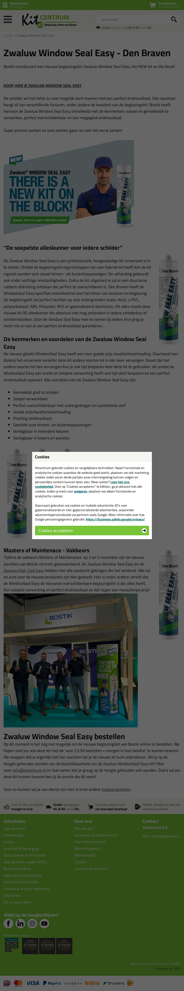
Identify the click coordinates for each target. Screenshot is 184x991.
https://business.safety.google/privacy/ (115, 519)
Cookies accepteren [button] (56, 530)
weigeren (80, 491)
